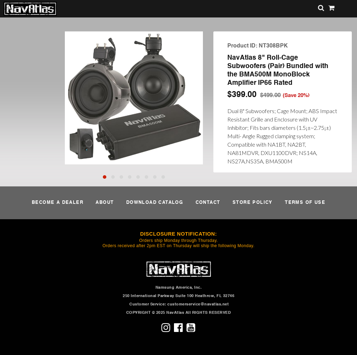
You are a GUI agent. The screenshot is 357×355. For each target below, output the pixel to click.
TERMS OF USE (305, 202)
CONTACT (208, 202)
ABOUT (105, 202)
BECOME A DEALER (57, 202)
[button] (104, 176)
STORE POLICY (253, 202)
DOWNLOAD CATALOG (154, 202)
